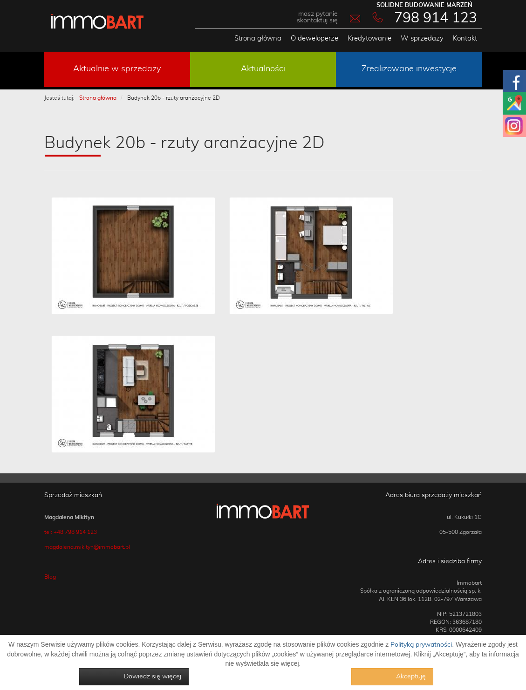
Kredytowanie (369, 38)
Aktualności (263, 69)
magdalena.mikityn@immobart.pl (87, 547)
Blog (50, 577)
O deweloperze (314, 38)
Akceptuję (411, 676)
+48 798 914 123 (75, 532)
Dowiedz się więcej (152, 676)
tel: (49, 532)
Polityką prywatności (421, 645)
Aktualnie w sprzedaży (117, 69)
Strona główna (257, 38)
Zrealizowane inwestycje (409, 69)
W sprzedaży (422, 38)
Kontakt (465, 38)
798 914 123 (435, 18)
